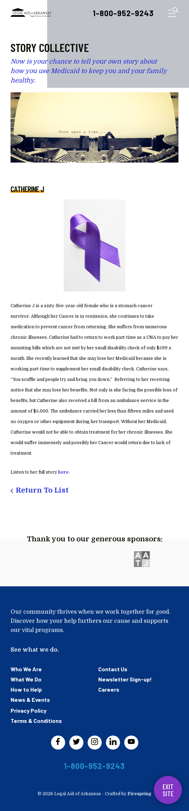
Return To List (42, 490)
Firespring (139, 793)
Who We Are (26, 669)
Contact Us (112, 669)
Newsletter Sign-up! (125, 679)
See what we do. (35, 650)
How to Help (26, 689)
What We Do (26, 679)
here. (64, 472)
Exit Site (168, 790)
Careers (108, 689)
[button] (173, 13)
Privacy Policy (28, 710)
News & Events (30, 699)
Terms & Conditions (36, 720)
